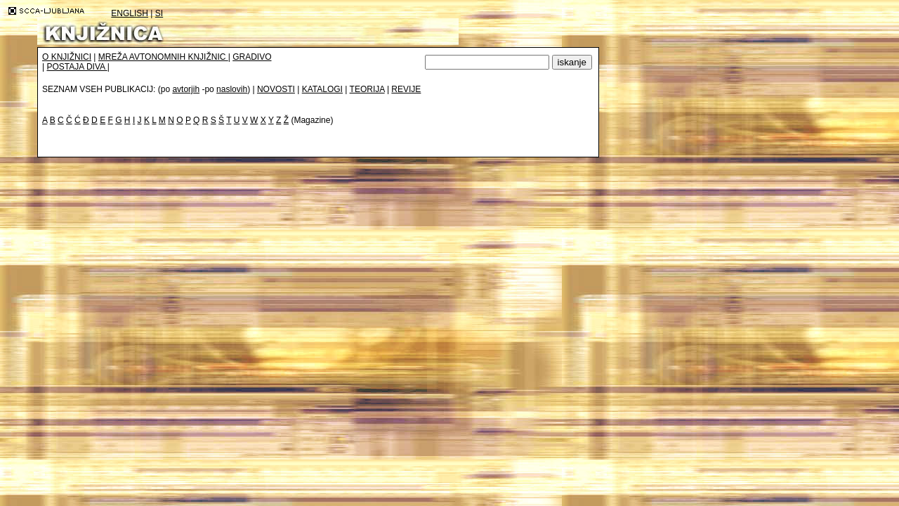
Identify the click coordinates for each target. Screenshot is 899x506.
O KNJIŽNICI (66, 57)
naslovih (231, 89)
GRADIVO (251, 57)
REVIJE (406, 89)
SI (159, 13)
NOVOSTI (276, 89)
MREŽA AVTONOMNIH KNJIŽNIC (163, 57)
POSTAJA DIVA (76, 67)
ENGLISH (129, 13)
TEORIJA (367, 89)
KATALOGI (322, 89)
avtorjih (185, 89)
